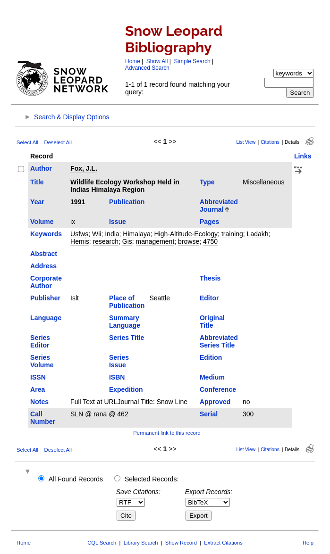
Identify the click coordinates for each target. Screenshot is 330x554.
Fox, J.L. (83, 168)
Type (207, 182)
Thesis (210, 278)
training (232, 234)
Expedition (126, 389)
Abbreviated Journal (219, 205)
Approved (215, 401)
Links (303, 156)
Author (41, 168)
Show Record (181, 543)
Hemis (79, 241)
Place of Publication (126, 301)
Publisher (45, 298)
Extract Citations (223, 543)
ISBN (117, 377)
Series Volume (42, 361)
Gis (127, 241)
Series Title (126, 337)
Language (45, 318)
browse (188, 241)
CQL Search (101, 543)
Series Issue (119, 361)
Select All (27, 142)
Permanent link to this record (166, 433)
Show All (157, 61)
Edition (211, 357)
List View (245, 142)
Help (308, 543)
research (105, 241)
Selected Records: (151, 479)
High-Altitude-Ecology (186, 234)
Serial (209, 414)
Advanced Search (147, 68)
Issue (117, 221)
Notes (39, 401)
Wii (96, 234)
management (155, 241)
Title (37, 182)
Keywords (46, 234)
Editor (209, 298)
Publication (126, 202)
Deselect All (58, 142)
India (112, 234)
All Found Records (76, 479)
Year (37, 202)
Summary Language (124, 321)
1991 (77, 202)
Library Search (141, 543)
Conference (218, 389)
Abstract (43, 253)
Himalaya (136, 234)
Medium (212, 377)
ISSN (38, 377)
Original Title (212, 321)
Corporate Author (46, 281)
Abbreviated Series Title (219, 341)
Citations (270, 142)
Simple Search (192, 61)
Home (132, 61)
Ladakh (258, 234)
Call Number (42, 417)
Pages (209, 221)
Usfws (79, 234)
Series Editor (40, 341)
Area (37, 389)
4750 (210, 241)
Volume (42, 221)
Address (43, 266)
